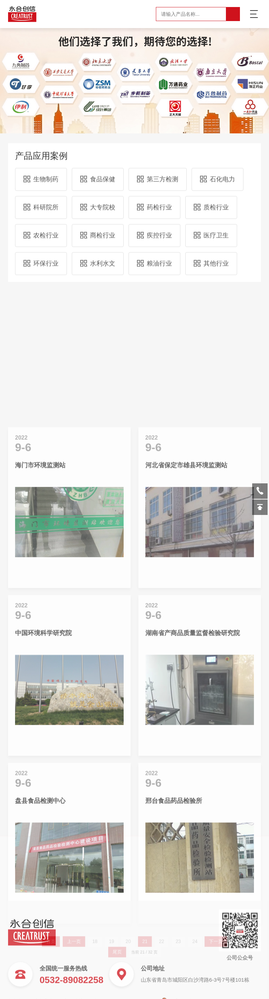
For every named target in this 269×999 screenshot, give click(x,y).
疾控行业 (154, 229)
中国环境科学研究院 (43, 794)
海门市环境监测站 (40, 626)
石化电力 (217, 173)
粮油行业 (154, 257)
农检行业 (40, 229)
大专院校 (97, 201)
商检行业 (97, 229)
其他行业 (211, 257)
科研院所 (40, 201)
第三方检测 (157, 173)
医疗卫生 (211, 229)
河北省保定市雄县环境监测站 (186, 626)
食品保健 (97, 173)
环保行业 (40, 257)
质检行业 (211, 201)
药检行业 (154, 201)
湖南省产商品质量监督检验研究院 (192, 794)
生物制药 (40, 173)
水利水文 (97, 257)
